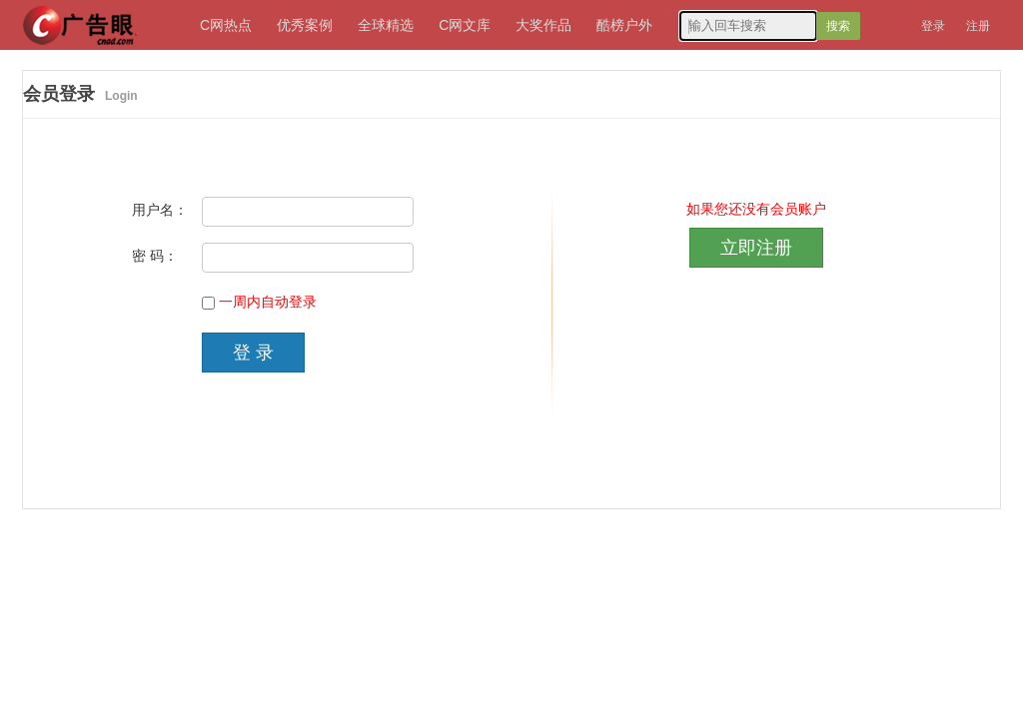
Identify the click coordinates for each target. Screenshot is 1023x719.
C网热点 (226, 25)
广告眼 (77, 15)
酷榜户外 (624, 25)
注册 (978, 26)
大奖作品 (543, 25)
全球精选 (386, 25)
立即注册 (756, 248)
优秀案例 (305, 25)
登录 (933, 26)
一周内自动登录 (268, 302)
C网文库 (465, 25)
